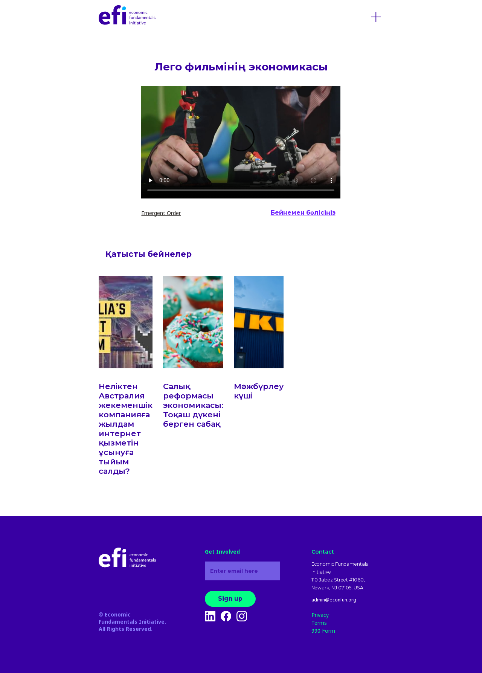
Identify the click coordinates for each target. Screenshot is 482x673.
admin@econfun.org (333, 600)
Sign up (230, 598)
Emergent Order (161, 213)
